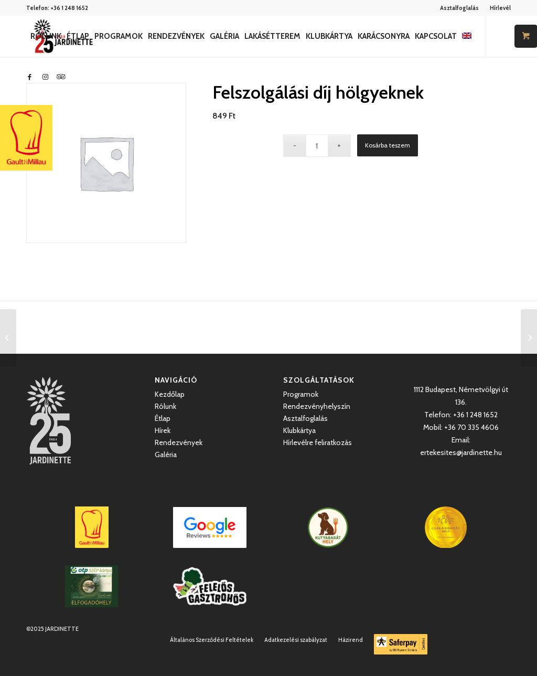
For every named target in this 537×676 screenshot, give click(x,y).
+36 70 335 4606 (471, 427)
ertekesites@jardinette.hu (461, 452)
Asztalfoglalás (459, 8)
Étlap (162, 418)
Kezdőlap (170, 394)
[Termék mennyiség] (317, 145)
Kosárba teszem (387, 145)
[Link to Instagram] (45, 77)
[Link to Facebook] (29, 77)
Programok (300, 394)
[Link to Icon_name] (61, 77)
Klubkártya (299, 430)
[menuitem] (460, 7)
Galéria (166, 454)
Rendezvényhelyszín (316, 406)
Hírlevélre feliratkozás (317, 442)
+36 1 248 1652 (69, 8)
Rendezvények (178, 442)
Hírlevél (500, 8)
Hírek (162, 430)
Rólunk (165, 406)
